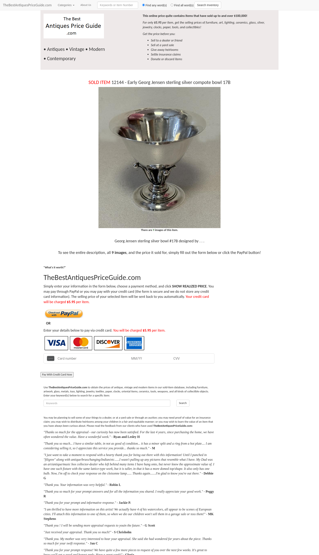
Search (183, 403)
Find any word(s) (153, 5)
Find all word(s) (181, 5)
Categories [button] (66, 5)
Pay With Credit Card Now (57, 374)
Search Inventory (208, 5)
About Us (86, 5)
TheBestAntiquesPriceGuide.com (27, 5)
